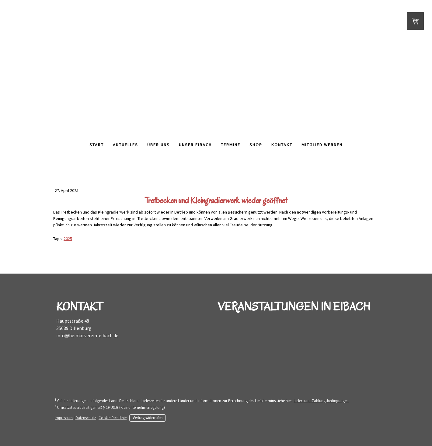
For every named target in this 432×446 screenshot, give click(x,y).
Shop (255, 144)
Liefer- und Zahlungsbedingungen (321, 400)
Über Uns (158, 144)
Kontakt (281, 144)
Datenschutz (85, 417)
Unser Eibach (195, 144)
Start (96, 144)
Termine (230, 144)
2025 (68, 238)
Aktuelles (125, 144)
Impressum (64, 417)
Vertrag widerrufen (147, 417)
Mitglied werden (322, 144)
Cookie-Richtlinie (113, 417)
